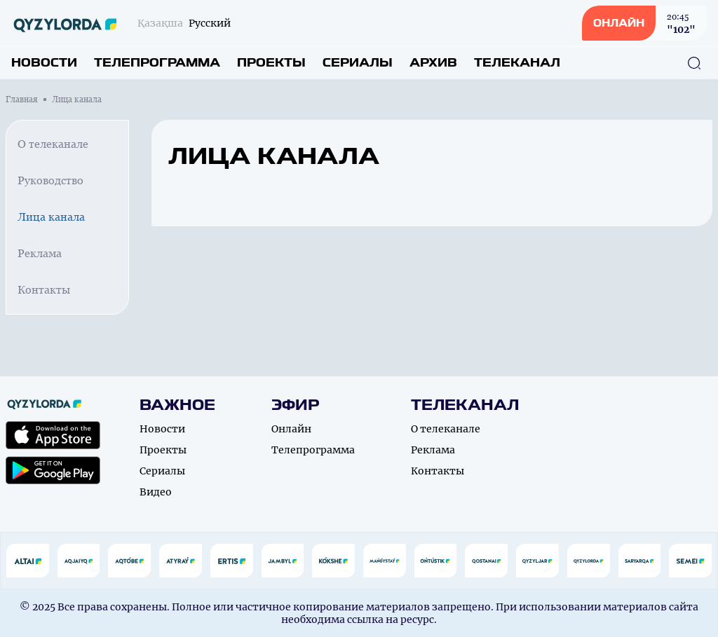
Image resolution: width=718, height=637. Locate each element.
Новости (44, 62)
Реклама (40, 253)
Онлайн (291, 429)
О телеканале (53, 144)
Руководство (50, 180)
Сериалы (358, 62)
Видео (156, 492)
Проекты (271, 62)
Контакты (44, 289)
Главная (22, 99)
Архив (433, 62)
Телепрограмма (157, 62)
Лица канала (51, 217)
